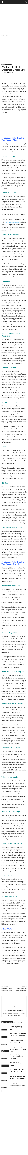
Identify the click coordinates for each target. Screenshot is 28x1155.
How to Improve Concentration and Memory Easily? (17, 1063)
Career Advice (4, 1037)
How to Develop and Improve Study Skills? (21, 989)
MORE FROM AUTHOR (19, 1022)
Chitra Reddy (6, 75)
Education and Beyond (4, 1065)
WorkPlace (8, 35)
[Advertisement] (14, 19)
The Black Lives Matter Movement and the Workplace (16, 1042)
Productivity (4, 1029)
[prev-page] (2, 1091)
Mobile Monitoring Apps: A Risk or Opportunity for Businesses (17, 1056)
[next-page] (5, 1091)
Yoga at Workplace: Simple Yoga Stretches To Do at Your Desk (18, 1049)
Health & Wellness (3, 1051)
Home (2, 35)
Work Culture (9, 64)
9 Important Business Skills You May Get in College (6, 990)
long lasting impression (12, 222)
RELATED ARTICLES (7, 1022)
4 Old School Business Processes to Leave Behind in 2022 (17, 1027)
